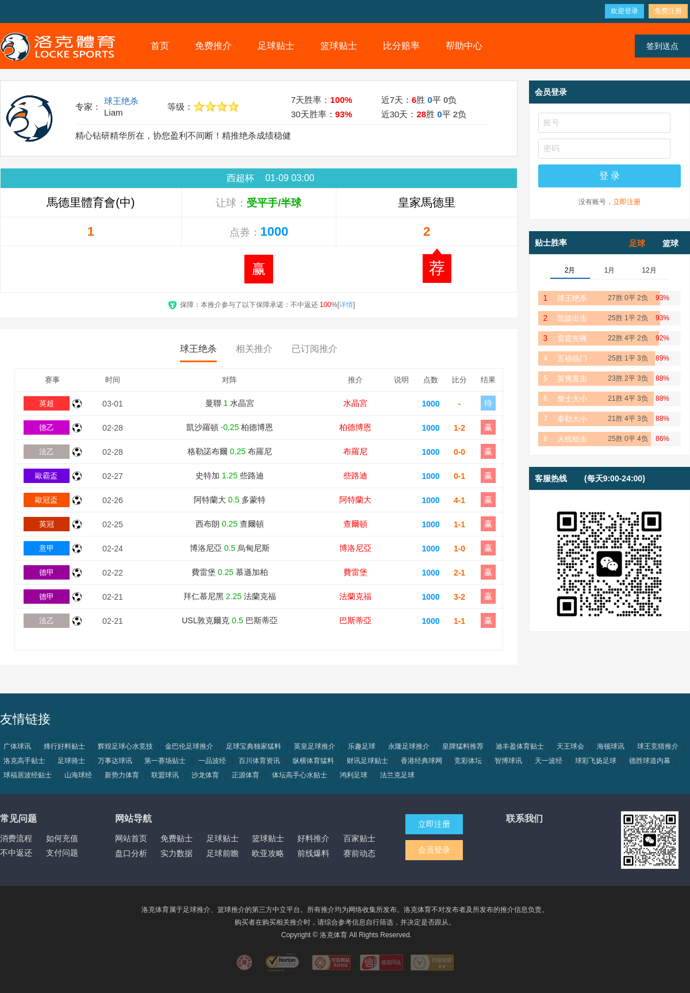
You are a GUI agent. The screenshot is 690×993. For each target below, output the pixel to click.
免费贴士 (176, 838)
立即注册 (627, 202)
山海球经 (78, 775)
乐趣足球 (361, 746)
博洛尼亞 (355, 548)
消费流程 (16, 838)
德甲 (46, 572)
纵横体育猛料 (313, 761)
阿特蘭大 (355, 499)
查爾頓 (355, 523)
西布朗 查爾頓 (229, 523)
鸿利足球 (353, 775)
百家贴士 (359, 838)
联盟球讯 (165, 775)
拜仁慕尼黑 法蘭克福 (229, 596)
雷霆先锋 (572, 338)
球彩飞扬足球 (595, 761)
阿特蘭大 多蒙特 (230, 499)
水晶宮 (355, 403)
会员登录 (434, 849)
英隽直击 (572, 378)
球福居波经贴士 (27, 775)
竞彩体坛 (468, 761)
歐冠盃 (46, 500)
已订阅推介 (315, 349)
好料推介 (313, 838)
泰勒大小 (572, 419)
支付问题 (62, 852)
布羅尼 (355, 451)
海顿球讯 (610, 746)
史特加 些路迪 (229, 475)
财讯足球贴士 (367, 761)
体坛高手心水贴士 (299, 775)
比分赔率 (401, 46)
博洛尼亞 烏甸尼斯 (230, 548)
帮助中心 (464, 46)
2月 (570, 270)
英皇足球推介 (314, 746)
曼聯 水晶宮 (230, 403)
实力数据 (176, 853)
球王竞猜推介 (657, 746)
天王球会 (570, 746)
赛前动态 (359, 853)
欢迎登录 (624, 11)
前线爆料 (313, 853)
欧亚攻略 (268, 853)
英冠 (46, 524)
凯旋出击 (572, 318)
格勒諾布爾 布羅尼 (229, 451)
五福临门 (572, 358)
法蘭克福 (355, 596)
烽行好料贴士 (64, 746)
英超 (46, 403)
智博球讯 (508, 761)
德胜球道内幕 (649, 761)
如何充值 (62, 838)
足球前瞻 (222, 853)
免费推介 (213, 46)
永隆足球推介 (409, 746)
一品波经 (212, 761)
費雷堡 (355, 572)
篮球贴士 (338, 46)
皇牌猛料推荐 (463, 746)
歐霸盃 (46, 475)
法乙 (46, 451)
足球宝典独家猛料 (253, 746)
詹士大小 (572, 398)
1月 (609, 270)
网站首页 (131, 838)
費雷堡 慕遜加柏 (229, 572)
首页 (160, 46)
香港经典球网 (421, 761)
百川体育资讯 (259, 761)
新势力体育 (122, 775)
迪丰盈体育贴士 (520, 746)
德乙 (46, 427)
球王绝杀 (121, 101)
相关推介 (254, 349)
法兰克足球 (397, 775)
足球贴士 (276, 46)
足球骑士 (71, 761)
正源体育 (245, 775)
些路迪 (355, 475)
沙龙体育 (205, 775)
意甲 (46, 548)
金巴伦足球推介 (189, 746)
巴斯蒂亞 (355, 620)
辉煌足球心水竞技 (125, 746)
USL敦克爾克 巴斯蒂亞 (229, 620)
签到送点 (662, 46)
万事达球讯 (115, 761)
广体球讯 (17, 746)
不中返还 (16, 852)
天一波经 (548, 761)
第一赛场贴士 (165, 761)
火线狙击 (572, 439)
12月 (649, 270)
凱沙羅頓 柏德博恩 (230, 427)
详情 (346, 305)
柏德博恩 (355, 427)
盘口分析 (131, 853)
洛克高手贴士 (24, 761)
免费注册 (668, 11)
